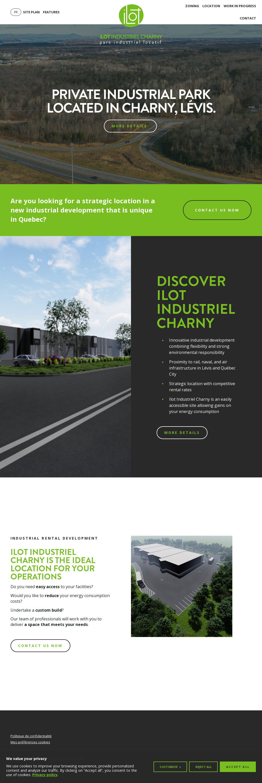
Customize (170, 766)
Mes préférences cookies (30, 742)
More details (130, 126)
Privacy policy (45, 774)
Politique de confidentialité (31, 736)
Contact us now (217, 210)
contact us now (40, 645)
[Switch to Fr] (16, 12)
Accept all (238, 766)
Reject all (203, 766)
